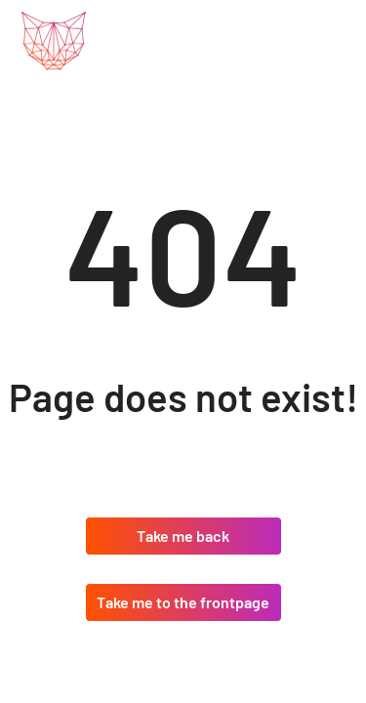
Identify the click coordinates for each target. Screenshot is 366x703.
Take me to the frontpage (183, 602)
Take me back (183, 535)
